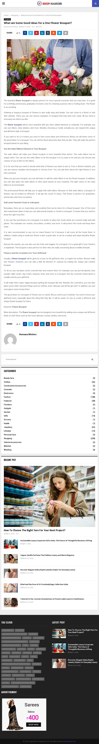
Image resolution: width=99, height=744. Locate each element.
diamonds (40, 649)
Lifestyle (7, 431)
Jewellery (8, 427)
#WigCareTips (8, 630)
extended (27, 653)
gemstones (15, 656)
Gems (5, 656)
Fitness (37, 653)
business (27, 638)
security (6, 675)
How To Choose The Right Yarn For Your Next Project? (34, 530)
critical (34, 645)
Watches (7, 446)
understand (25, 686)
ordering (36, 664)
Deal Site (21, 649)
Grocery (7, 420)
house (33, 656)
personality (25, 671)
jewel (30, 660)
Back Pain (33, 634)
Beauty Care (9, 378)
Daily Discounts (8, 649)
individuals (7, 660)
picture (36, 671)
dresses (6, 653)
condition (34, 641)
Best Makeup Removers (11, 638)
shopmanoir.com (70, 741)
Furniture (8, 405)
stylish (5, 682)
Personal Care (10, 435)
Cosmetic (8, 389)
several (30, 675)
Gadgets (7, 408)
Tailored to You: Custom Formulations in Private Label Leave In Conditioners (52, 598)
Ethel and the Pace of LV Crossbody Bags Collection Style (44, 584)
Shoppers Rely (8, 679)
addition (19, 630)
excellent (16, 653)
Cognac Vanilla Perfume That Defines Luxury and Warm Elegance (47, 555)
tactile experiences (10, 686)
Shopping (7, 19)
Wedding (7, 450)
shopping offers (23, 679)
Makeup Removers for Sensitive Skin (16, 664)
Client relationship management (15, 641)
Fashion (7, 397)
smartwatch (38, 679)
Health (6, 423)
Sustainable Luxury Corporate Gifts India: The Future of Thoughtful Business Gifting (56, 540)
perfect (29, 667)
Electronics (9, 393)
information (19, 660)
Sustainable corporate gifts (23, 682)
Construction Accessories (15, 386)
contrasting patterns (11, 645)
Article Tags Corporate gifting (14, 634)
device (31, 649)
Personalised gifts (10, 671)
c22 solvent (38, 638)
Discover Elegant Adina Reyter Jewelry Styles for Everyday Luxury (47, 569)
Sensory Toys (18, 675)
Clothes (7, 382)
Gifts (6, 416)
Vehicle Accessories (12, 442)
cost (25, 645)
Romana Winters (12, 27)
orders (5, 667)
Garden (7, 412)
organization (17, 667)
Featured (7, 401)
